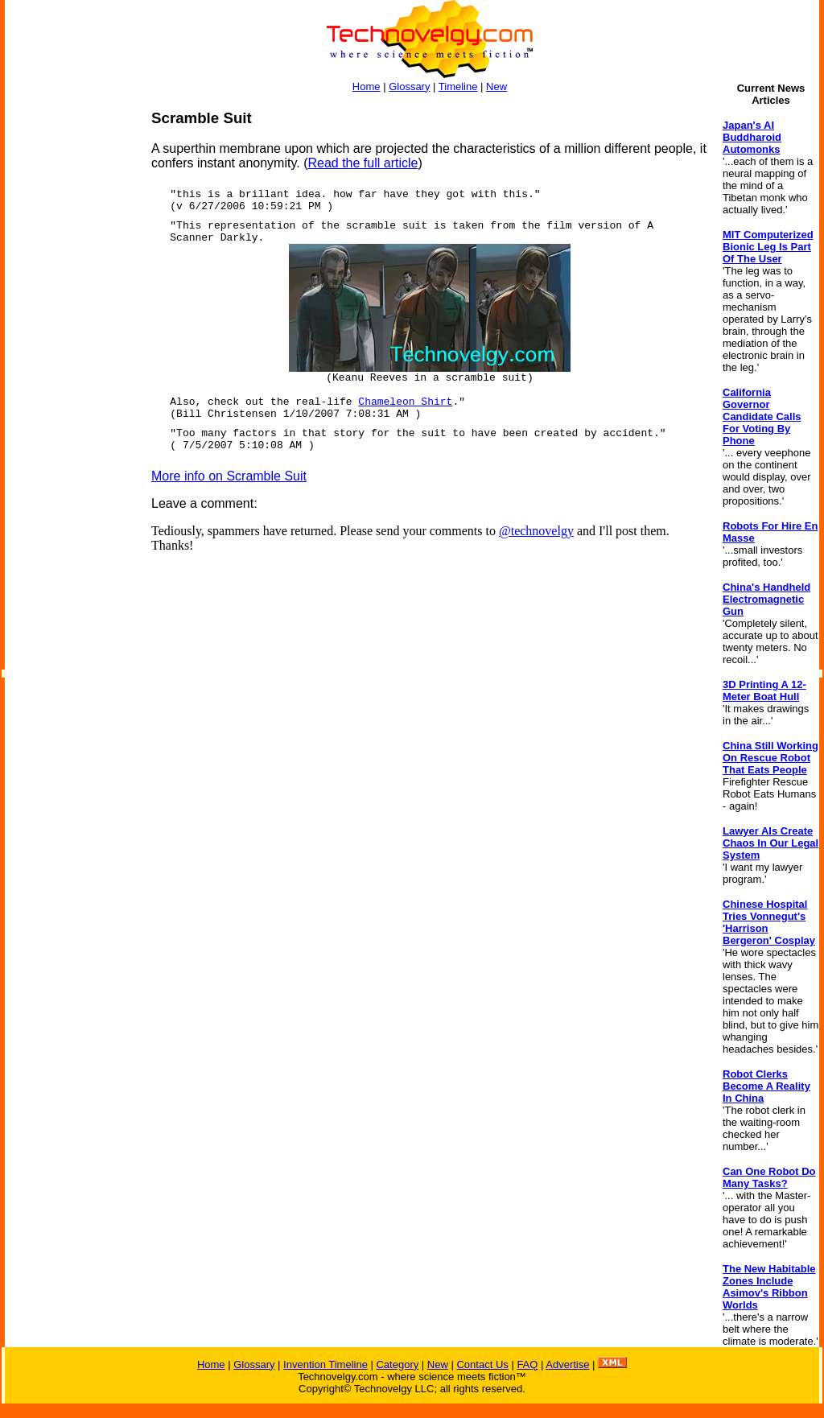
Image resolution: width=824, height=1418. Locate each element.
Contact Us (482, 1364)
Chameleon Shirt (405, 402)
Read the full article (362, 163)
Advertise (567, 1364)
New (496, 86)
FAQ (527, 1364)
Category (397, 1364)
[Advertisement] (69, 350)
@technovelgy (536, 531)
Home (366, 86)
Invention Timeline (325, 1364)
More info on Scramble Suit (229, 476)
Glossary (409, 86)
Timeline (458, 86)
